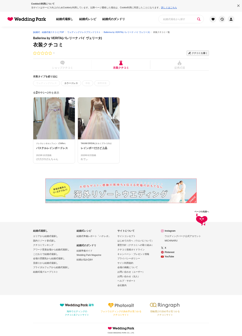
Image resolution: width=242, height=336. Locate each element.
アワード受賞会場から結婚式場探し (51, 249)
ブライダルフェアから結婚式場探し (51, 267)
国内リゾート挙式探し (44, 240)
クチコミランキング (43, 245)
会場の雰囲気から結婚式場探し (49, 258)
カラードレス (71, 83)
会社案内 (121, 285)
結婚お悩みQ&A (85, 259)
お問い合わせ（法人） (128, 276)
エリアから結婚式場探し (45, 236)
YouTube (169, 256)
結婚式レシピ (87, 19)
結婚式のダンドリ (113, 19)
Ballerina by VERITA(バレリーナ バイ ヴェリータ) (67, 38)
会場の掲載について (127, 267)
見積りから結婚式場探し (45, 263)
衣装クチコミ (121, 64)
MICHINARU (171, 240)
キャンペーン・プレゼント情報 (133, 254)
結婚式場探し (64, 19)
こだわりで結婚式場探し (45, 254)
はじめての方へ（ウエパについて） (135, 240)
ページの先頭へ (201, 219)
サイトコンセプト (126, 236)
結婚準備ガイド (84, 250)
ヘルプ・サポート (126, 280)
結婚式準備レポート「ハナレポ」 (94, 236)
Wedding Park (121, 328)
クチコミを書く (200, 53)
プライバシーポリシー (128, 258)
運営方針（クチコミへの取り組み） (135, 245)
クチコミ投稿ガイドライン (131, 249)
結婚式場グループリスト (45, 272)
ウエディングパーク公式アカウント (183, 236)
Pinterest (169, 252)
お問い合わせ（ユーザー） (131, 272)
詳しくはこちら (169, 7)
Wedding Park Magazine (89, 255)
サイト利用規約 (125, 263)
